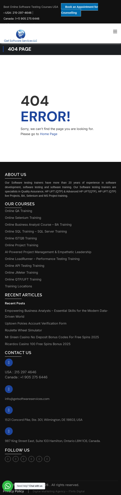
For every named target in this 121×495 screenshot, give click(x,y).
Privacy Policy (14, 491)
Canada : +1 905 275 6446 (26, 377)
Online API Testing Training (24, 266)
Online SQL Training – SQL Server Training (36, 231)
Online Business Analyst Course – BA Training (38, 224)
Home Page (48, 134)
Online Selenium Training (23, 218)
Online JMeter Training (21, 272)
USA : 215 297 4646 (20, 372)
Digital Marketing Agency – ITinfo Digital (59, 491)
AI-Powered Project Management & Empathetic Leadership (48, 252)
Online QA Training (18, 211)
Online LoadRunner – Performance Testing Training (42, 259)
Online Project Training (21, 245)
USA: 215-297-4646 (18, 12)
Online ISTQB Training (21, 238)
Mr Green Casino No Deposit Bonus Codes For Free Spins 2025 (52, 337)
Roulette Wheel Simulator (23, 330)
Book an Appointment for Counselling (79, 9)
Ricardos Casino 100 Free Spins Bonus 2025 (38, 344)
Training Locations (18, 286)
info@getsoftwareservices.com (27, 399)
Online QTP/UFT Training (23, 279)
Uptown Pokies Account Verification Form (35, 323)
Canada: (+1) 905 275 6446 (21, 18)
